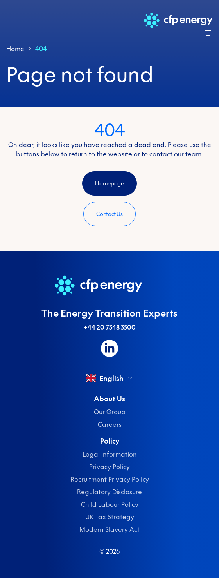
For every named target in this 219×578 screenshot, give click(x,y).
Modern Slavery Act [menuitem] (109, 529)
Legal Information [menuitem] (110, 454)
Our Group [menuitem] (110, 412)
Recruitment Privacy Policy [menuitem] (109, 479)
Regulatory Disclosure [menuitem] (109, 492)
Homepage (109, 183)
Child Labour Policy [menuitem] (109, 504)
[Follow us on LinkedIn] (109, 348)
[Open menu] (208, 33)
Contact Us (109, 213)
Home (15, 49)
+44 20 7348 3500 (110, 327)
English (109, 378)
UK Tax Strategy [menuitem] (109, 517)
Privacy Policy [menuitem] (109, 467)
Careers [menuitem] (110, 424)
